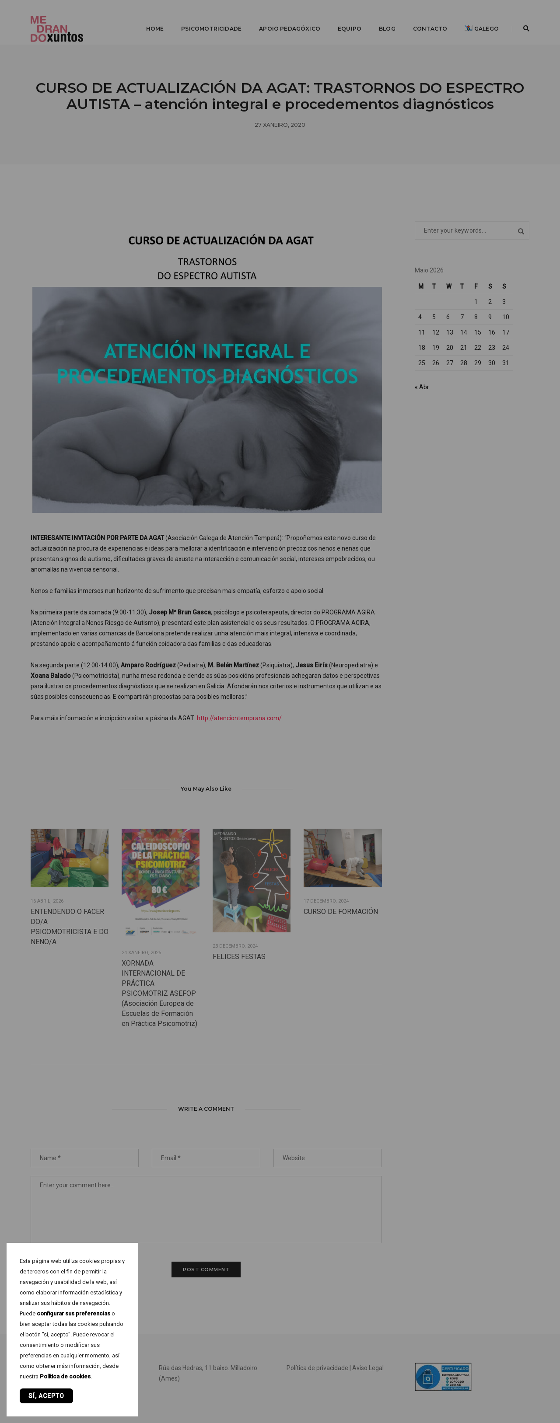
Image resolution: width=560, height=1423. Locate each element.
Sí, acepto (46, 1395)
